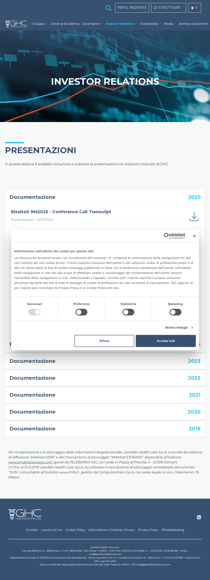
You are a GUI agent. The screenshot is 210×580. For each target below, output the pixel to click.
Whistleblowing (173, 530)
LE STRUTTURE (166, 8)
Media (168, 24)
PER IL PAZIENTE (132, 8)
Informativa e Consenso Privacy (111, 530)
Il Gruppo (38, 24)
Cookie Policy (75, 530)
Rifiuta (104, 341)
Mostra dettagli (176, 327)
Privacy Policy (148, 530)
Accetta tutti (166, 341)
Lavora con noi (51, 530)
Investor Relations (120, 24)
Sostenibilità (149, 24)
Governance (91, 24)
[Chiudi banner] (194, 236)
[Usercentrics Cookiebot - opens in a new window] (167, 236)
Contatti (32, 530)
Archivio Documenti (193, 24)
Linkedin (199, 518)
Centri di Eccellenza (65, 24)
